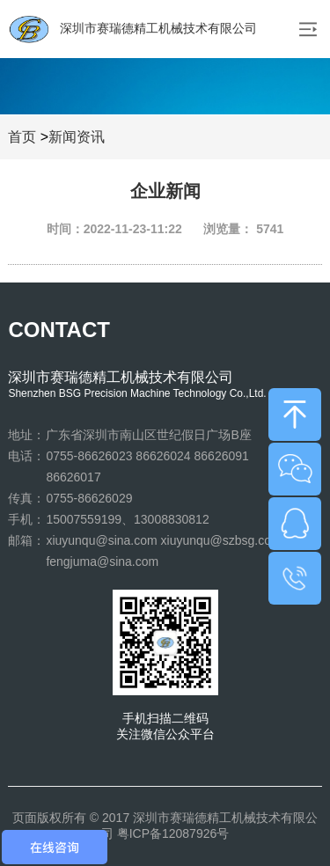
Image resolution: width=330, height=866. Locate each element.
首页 (22, 136)
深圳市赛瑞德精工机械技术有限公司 (133, 29)
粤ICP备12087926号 (173, 833)
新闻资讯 (76, 136)
